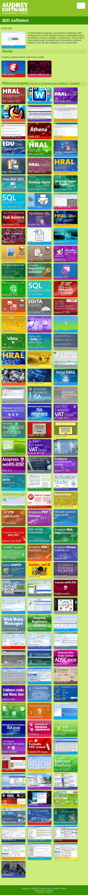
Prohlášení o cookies (44, 892)
